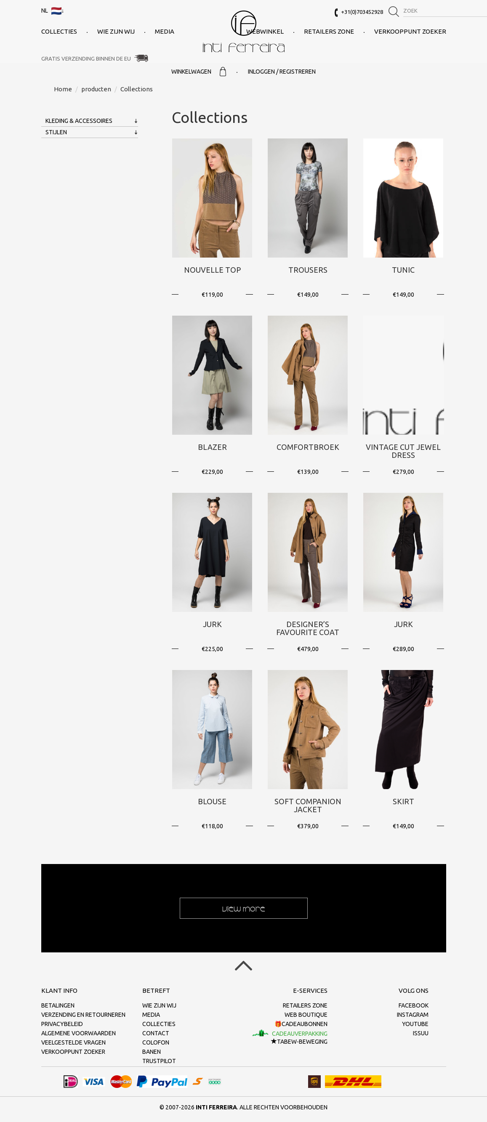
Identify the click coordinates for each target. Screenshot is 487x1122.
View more (243, 908)
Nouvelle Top (212, 270)
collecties (59, 31)
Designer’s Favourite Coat (307, 628)
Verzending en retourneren (83, 1014)
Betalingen (58, 1005)
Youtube (415, 1024)
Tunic (403, 270)
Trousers (307, 270)
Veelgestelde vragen (73, 1042)
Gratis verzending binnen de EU (86, 58)
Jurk (212, 624)
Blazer (212, 447)
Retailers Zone (329, 31)
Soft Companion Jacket (307, 805)
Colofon (155, 1042)
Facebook (413, 1005)
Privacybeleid (62, 1024)
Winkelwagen (198, 71)
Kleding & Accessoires (78, 120)
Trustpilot (159, 1061)
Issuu (420, 1033)
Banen (151, 1051)
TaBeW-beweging (299, 1041)
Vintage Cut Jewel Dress (403, 451)
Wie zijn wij (116, 31)
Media (164, 31)
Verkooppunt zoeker (410, 31)
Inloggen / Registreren (282, 71)
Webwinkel (265, 31)
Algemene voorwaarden (78, 1033)
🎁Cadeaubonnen (300, 1024)
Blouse (212, 801)
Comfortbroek (308, 447)
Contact (155, 1033)
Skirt (403, 801)
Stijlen (56, 132)
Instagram (412, 1014)
